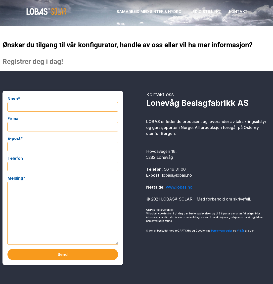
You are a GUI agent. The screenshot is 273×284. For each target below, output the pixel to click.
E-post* (15, 138)
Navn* (13, 98)
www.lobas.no (179, 187)
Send (63, 254)
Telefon (15, 158)
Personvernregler (221, 230)
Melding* (16, 178)
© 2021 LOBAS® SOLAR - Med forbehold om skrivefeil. (198, 199)
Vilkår (240, 230)
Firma (12, 118)
